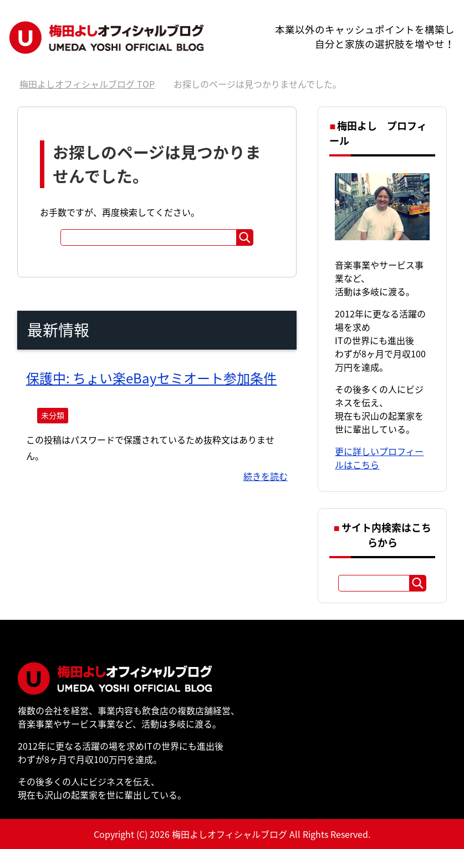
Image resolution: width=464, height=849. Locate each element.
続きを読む (265, 476)
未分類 (52, 415)
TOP (87, 83)
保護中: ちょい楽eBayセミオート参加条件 (151, 378)
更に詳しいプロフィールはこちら (379, 457)
